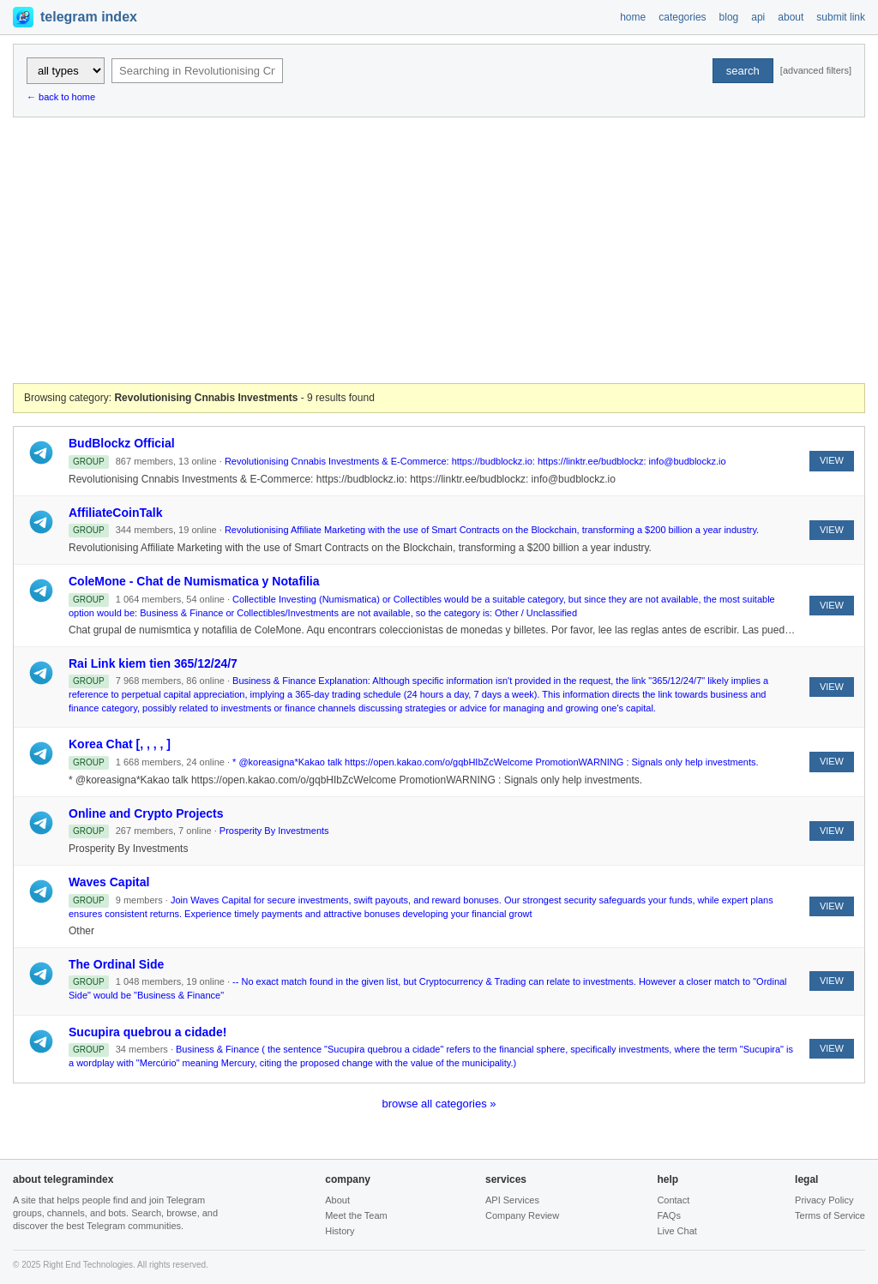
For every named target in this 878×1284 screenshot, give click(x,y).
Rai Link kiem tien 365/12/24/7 (153, 663)
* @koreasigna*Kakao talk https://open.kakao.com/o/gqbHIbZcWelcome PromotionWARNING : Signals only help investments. (495, 762)
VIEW (832, 460)
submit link (840, 17)
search (743, 70)
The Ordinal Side (116, 964)
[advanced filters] (815, 70)
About (337, 1200)
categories (682, 17)
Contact (673, 1200)
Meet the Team (356, 1215)
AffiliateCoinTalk (115, 512)
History (339, 1231)
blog (729, 17)
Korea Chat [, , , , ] (120, 744)
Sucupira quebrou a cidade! (147, 1032)
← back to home (61, 97)
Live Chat (676, 1231)
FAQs (669, 1215)
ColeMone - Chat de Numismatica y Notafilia (194, 581)
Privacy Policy (824, 1200)
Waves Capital (109, 882)
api (758, 17)
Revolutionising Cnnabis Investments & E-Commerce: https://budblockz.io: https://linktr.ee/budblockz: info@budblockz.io (475, 461)
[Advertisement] (439, 250)
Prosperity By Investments (274, 830)
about (790, 17)
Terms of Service (830, 1215)
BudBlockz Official (122, 443)
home (633, 17)
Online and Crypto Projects (146, 813)
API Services (512, 1200)
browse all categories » (439, 1103)
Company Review (522, 1215)
